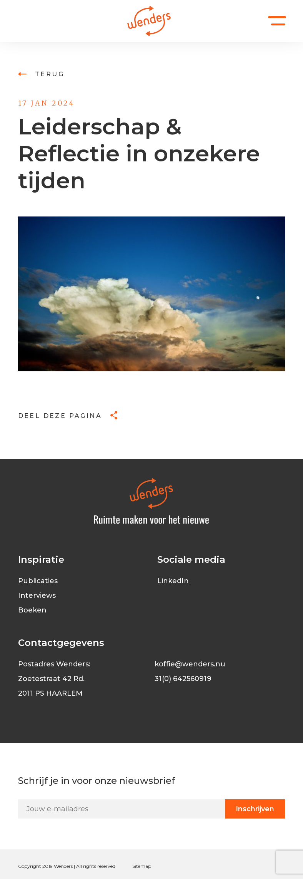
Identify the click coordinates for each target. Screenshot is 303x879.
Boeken (32, 610)
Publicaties (38, 581)
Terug (41, 74)
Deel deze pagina (68, 416)
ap (148, 866)
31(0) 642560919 (183, 678)
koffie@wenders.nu (190, 664)
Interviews (37, 595)
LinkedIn (173, 581)
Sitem (138, 866)
